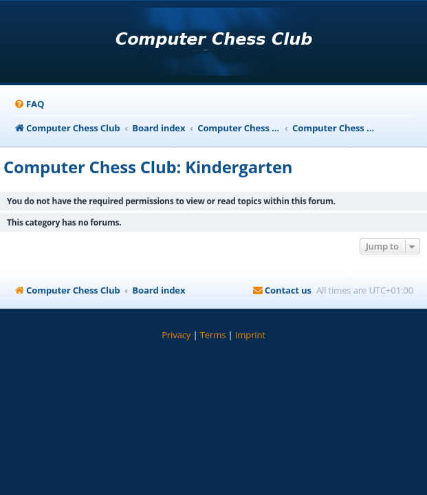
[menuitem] (29, 104)
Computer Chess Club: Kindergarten (147, 166)
